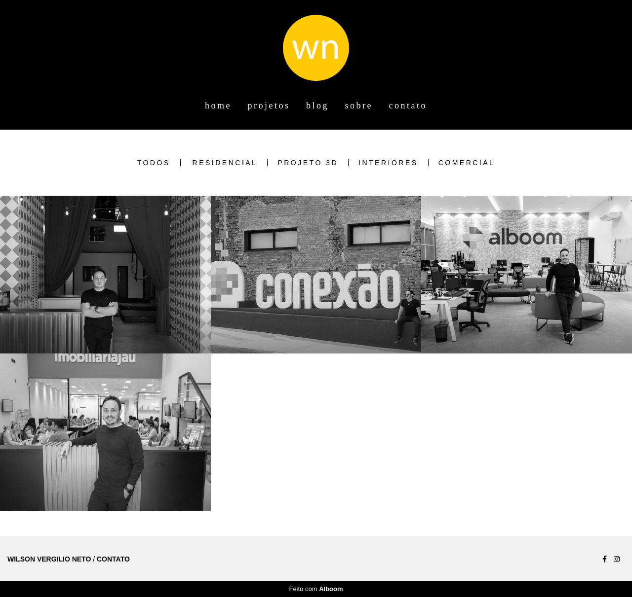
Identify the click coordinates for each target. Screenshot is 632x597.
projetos (269, 105)
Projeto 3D (307, 162)
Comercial (466, 162)
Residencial (225, 162)
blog (317, 105)
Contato (113, 559)
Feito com (316, 589)
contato (408, 105)
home (218, 105)
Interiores (388, 162)
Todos (153, 162)
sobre (359, 105)
